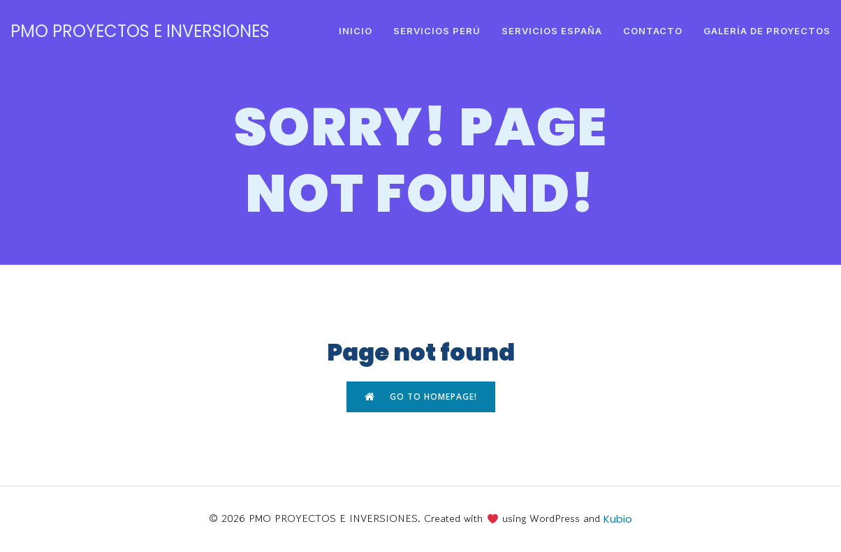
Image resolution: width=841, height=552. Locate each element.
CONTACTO (652, 30)
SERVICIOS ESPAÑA (552, 30)
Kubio (618, 518)
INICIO (355, 30)
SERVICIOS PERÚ (437, 30)
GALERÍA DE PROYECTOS (767, 30)
